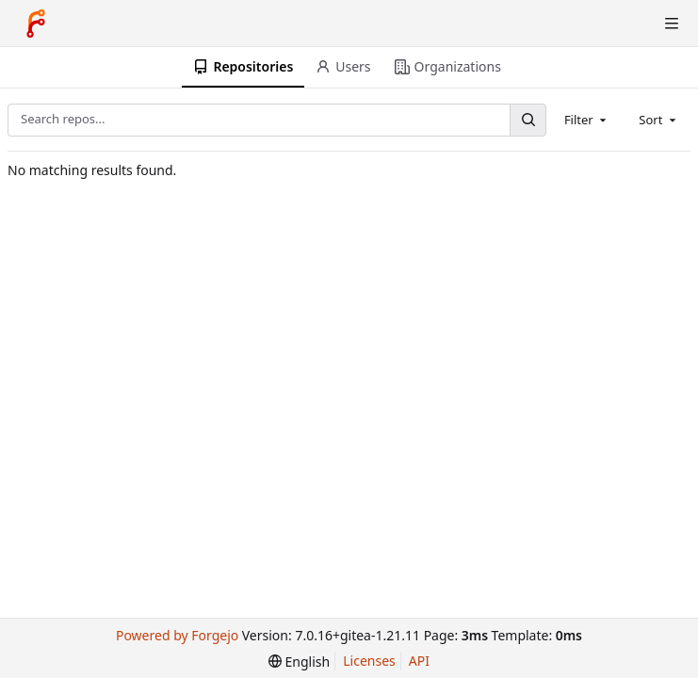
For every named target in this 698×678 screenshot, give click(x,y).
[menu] (299, 661)
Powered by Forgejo (177, 635)
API (419, 661)
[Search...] (527, 120)
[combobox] (587, 119)
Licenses (369, 661)
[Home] (35, 23)
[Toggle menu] (672, 23)
